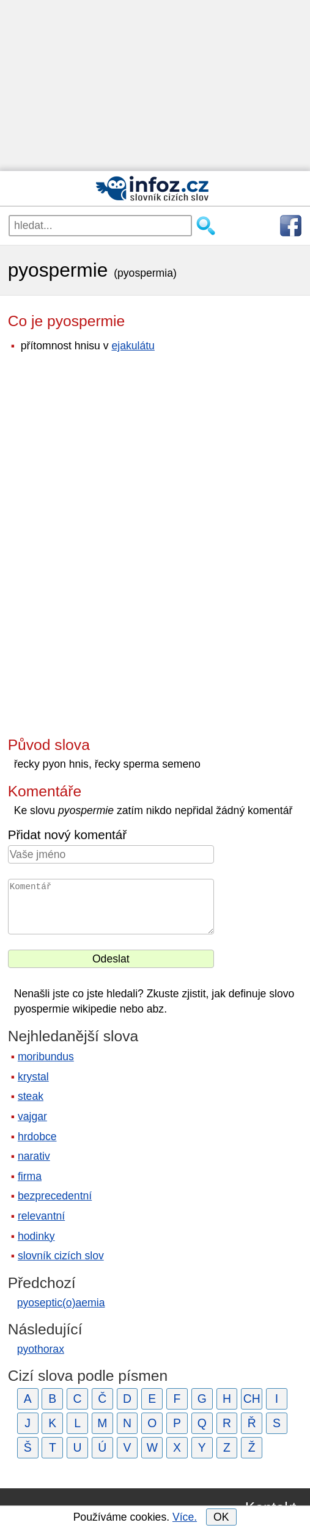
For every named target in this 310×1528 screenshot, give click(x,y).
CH (251, 1398)
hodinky (36, 1236)
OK (221, 1517)
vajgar (32, 1116)
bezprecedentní (55, 1196)
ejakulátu (132, 346)
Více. (184, 1517)
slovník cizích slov (61, 1256)
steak (30, 1096)
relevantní (41, 1216)
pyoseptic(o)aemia (61, 1303)
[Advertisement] (155, 85)
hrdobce (37, 1136)
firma (30, 1176)
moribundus (46, 1056)
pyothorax (40, 1349)
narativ (34, 1156)
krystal (33, 1077)
